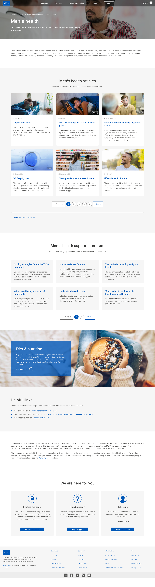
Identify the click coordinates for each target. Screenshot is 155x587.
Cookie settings (136, 563)
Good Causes (82, 568)
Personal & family (123, 529)
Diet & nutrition (22, 369)
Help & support (77, 529)
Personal (44, 3)
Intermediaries (56, 563)
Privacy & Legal (136, 568)
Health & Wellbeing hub (34, 14)
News (107, 563)
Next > (98, 204)
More (109, 3)
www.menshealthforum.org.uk (44, 411)
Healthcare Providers (58, 568)
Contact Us (135, 555)
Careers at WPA (83, 563)
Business (58, 3)
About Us (81, 555)
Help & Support (110, 555)
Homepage (16, 14)
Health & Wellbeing (76, 3)
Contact (94, 3)
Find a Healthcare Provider (113, 568)
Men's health (52, 14)
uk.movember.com (41, 418)
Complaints (81, 559)
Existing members (32, 529)
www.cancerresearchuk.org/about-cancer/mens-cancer (70, 414)
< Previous (58, 204)
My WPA (134, 559)
